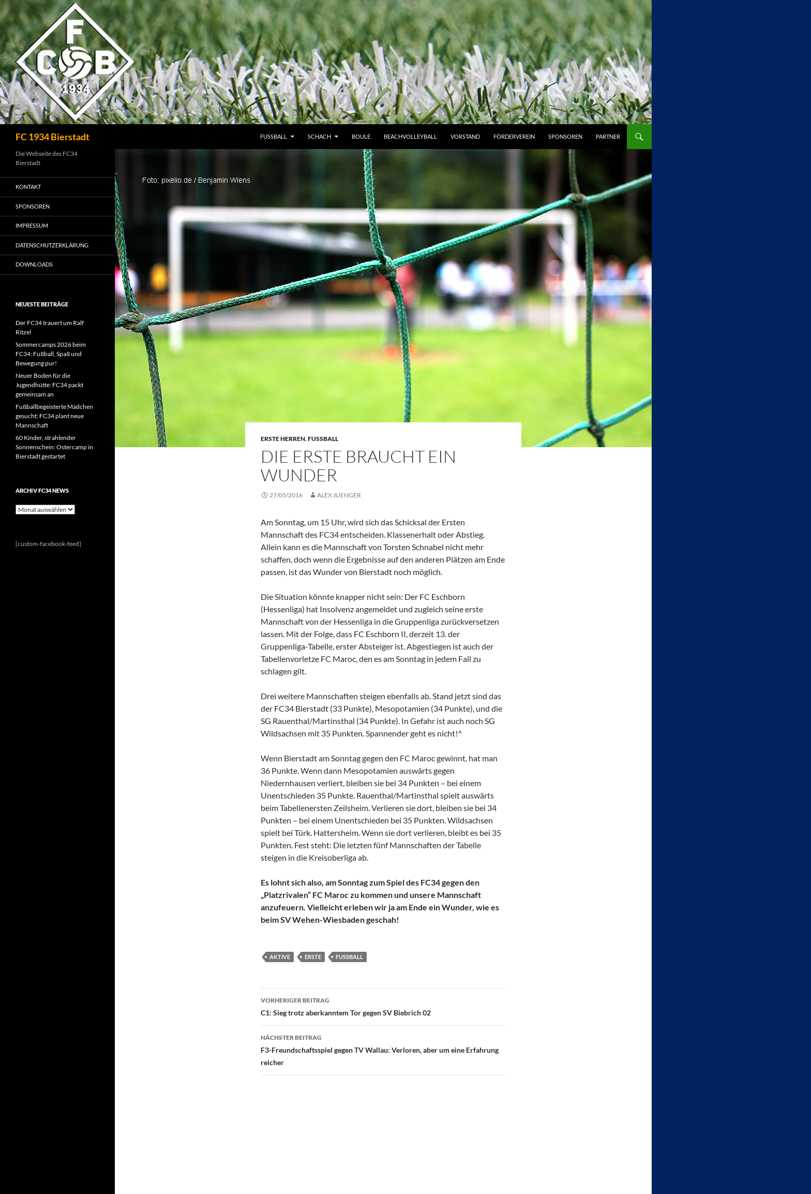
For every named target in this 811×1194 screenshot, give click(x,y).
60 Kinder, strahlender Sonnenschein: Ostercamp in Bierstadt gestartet (54, 447)
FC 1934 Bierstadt (52, 136)
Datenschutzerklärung (52, 245)
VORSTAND (465, 136)
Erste (313, 956)
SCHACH (319, 136)
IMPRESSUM (32, 225)
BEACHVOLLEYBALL (410, 136)
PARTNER (608, 136)
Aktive (279, 956)
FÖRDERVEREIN (514, 136)
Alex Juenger (339, 495)
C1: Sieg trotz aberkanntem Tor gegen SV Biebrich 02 (383, 1005)
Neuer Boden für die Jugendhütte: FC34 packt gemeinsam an (49, 385)
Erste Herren (283, 439)
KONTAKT (28, 186)
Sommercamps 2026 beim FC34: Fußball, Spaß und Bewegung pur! (51, 354)
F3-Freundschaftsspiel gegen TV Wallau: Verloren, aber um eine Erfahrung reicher (383, 1049)
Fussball (323, 439)
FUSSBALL (273, 136)
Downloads (34, 264)
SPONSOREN (565, 136)
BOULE (361, 136)
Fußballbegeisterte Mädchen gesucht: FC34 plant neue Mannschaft (54, 416)
